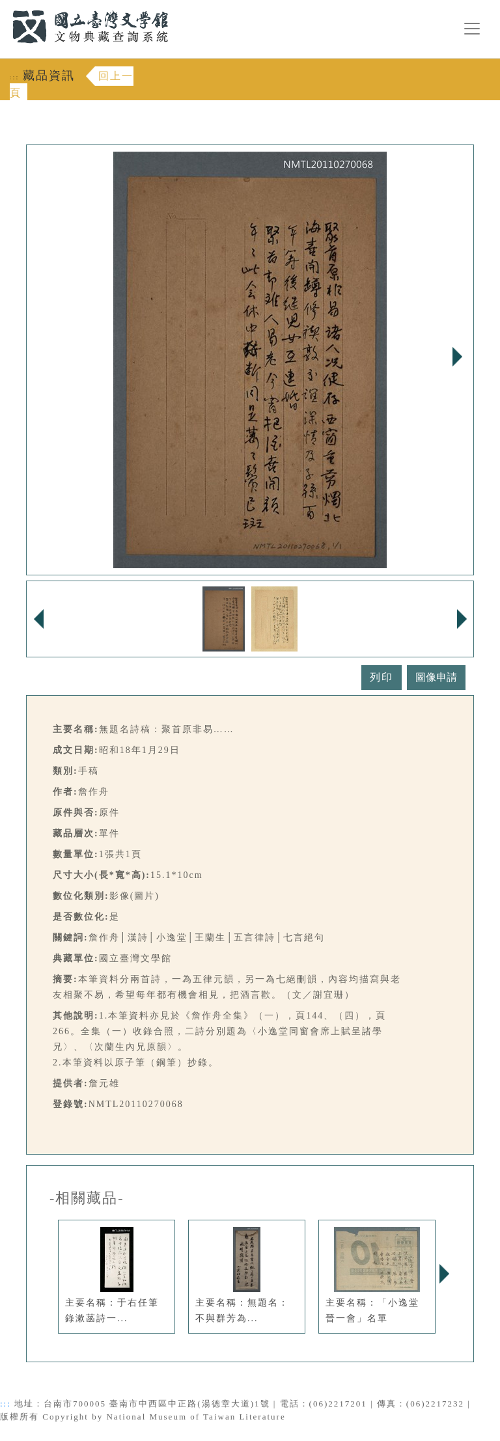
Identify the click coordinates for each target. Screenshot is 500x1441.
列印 (381, 677)
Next (457, 356)
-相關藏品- (86, 1198)
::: (4, 7)
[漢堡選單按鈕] (472, 28)
